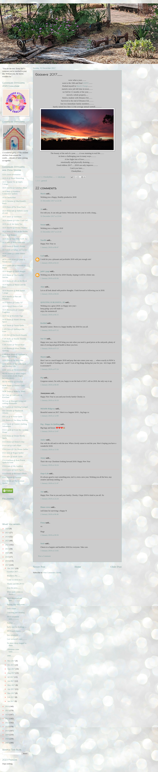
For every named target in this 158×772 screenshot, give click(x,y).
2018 (7, 561)
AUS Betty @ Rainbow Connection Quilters (11, 192)
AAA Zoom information (11, 174)
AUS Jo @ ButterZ (9, 235)
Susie (42, 543)
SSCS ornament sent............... (13, 618)
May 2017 (11, 685)
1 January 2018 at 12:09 (49, 416)
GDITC (86, 83)
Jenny (42, 458)
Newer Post (39, 566)
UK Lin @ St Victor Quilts (12, 417)
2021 (7, 549)
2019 (7, 557)
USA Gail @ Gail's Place (11, 445)
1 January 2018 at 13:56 (49, 449)
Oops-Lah (44, 473)
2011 (7, 727)
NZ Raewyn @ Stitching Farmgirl (15, 407)
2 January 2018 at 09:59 (49, 535)
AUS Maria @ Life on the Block (14, 281)
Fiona (42, 523)
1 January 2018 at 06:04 (49, 294)
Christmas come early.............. (13, 650)
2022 (7, 545)
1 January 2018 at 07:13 (49, 348)
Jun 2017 (11, 681)
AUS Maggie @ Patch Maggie (13, 271)
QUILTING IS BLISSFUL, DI (52, 302)
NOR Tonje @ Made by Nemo (13, 391)
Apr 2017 (11, 689)
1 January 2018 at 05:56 (49, 278)
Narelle (43, 240)
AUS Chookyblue (9, 197)
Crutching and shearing (15, 612)
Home (78, 566)
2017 (7, 565)
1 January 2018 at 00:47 (49, 247)
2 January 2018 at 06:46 (49, 514)
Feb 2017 (11, 697)
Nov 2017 (11, 661)
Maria (42, 194)
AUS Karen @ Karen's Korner (13, 246)
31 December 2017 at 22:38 (50, 201)
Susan (42, 225)
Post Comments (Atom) (52, 573)
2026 (7, 529)
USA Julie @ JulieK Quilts (12, 457)
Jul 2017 (10, 677)
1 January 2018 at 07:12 (49, 330)
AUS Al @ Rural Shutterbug (13, 178)
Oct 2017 (11, 665)
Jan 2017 (11, 701)
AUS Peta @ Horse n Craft (12, 306)
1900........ (10, 656)
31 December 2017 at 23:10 (50, 232)
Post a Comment (44, 556)
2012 (7, 723)
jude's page (45, 271)
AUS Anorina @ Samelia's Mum (14, 188)
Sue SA (43, 339)
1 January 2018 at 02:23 (49, 263)
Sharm (43, 357)
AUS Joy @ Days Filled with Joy (14, 239)
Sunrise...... (11, 623)
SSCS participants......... (16, 631)
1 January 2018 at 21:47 (49, 483)
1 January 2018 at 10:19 (49, 400)
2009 (7, 735)
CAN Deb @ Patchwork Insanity (14, 335)
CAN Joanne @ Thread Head (13, 345)
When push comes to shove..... (15, 593)
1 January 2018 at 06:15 (49, 315)
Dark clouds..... (12, 609)
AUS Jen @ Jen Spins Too (12, 224)
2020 (7, 553)
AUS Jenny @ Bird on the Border (15, 231)
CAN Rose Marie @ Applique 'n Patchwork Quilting (14, 355)
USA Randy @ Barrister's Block (14, 473)
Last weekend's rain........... (17, 639)
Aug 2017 (11, 673)
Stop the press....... (14, 588)
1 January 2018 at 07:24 (49, 369)
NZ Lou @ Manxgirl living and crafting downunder (14, 402)
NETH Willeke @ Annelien (12, 382)
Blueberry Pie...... (13, 576)
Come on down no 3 (14, 580)
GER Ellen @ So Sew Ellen (12, 360)
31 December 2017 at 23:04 (50, 216)
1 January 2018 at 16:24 (49, 465)
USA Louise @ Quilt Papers (13, 470)
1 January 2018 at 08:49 (49, 385)
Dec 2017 (11, 568)
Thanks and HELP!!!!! (15, 584)
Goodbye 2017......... (14, 572)
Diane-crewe (45, 507)
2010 (7, 731)
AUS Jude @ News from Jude (13, 242)
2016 (7, 706)
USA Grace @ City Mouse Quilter (15, 449)
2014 (7, 714)
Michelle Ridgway (47, 409)
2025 (7, 533)
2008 (7, 739)
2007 (7, 743)
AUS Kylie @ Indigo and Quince (14, 250)
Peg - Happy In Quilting (50, 424)
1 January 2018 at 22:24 (49, 499)
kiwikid (43, 323)
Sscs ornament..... (13, 635)
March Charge (82, 86)
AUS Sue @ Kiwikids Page (12, 316)
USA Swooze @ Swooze (11, 477)
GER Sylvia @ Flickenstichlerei (14, 370)
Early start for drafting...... (17, 627)
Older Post (116, 566)
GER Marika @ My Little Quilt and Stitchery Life (14, 365)
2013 (7, 718)
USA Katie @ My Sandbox (12, 466)
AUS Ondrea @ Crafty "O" (12, 302)
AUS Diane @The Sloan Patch (14, 207)
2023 (7, 541)
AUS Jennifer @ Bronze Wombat (14, 228)
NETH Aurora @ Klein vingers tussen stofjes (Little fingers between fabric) (14, 375)
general (44, 181)
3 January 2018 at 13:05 (49, 551)
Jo (41, 209)
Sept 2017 (11, 669)
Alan (42, 287)
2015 (7, 710)
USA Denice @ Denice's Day (13, 442)
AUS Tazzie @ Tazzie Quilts (13, 325)
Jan (41, 492)
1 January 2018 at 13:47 (49, 431)
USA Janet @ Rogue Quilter (13, 453)
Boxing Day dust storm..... (17, 604)
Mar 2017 (11, 693)
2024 (7, 537)
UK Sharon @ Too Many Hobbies (15, 420)
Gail (42, 256)
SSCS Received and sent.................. (14, 599)
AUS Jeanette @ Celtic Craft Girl (15, 220)
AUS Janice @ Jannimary (12, 217)
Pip (41, 378)
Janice (43, 440)
